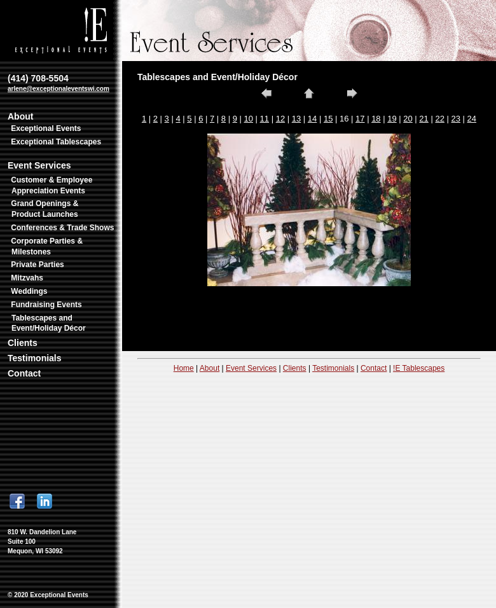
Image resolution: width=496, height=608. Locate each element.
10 (248, 118)
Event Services (39, 165)
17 (359, 118)
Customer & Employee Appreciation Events (51, 185)
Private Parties (37, 264)
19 (391, 118)
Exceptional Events (46, 128)
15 (328, 118)
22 (439, 118)
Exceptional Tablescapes (56, 141)
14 (312, 118)
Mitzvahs (27, 277)
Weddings (29, 291)
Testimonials (35, 358)
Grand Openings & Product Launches (44, 209)
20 (407, 118)
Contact (24, 373)
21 (423, 118)
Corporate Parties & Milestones (47, 246)
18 (375, 118)
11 (264, 118)
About (20, 116)
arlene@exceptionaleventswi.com (58, 88)
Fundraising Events (46, 304)
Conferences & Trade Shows (62, 227)
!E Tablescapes (418, 368)
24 (471, 118)
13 (296, 118)
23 (455, 118)
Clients (23, 343)
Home (184, 368)
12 (280, 118)
